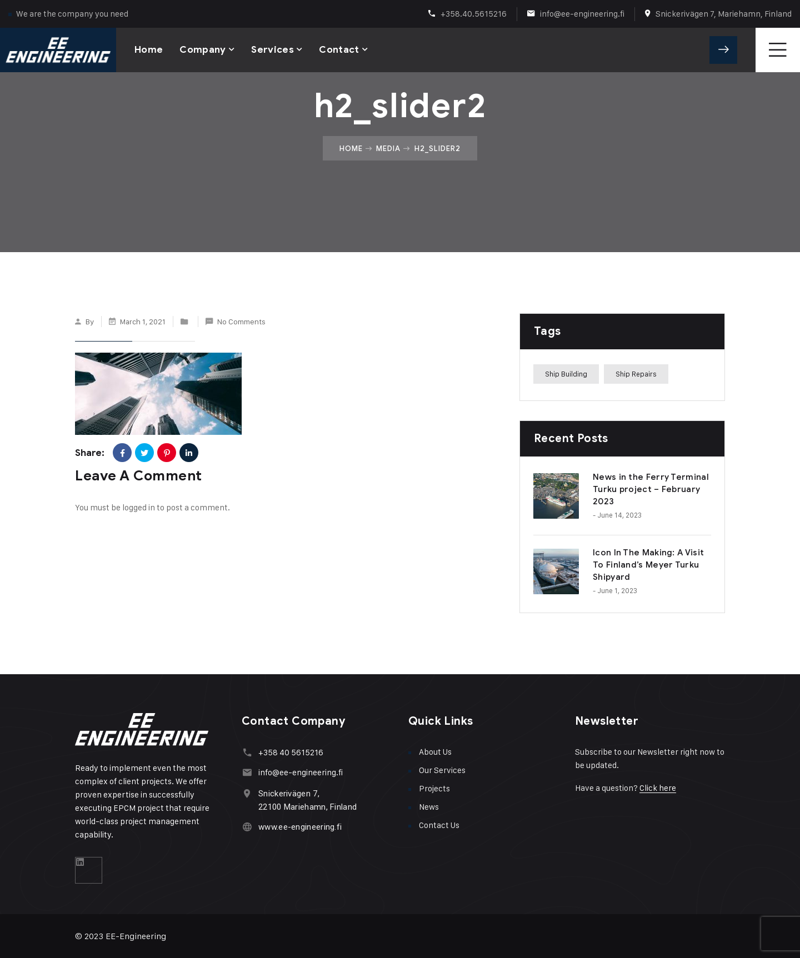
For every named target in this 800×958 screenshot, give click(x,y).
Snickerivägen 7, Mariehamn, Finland (724, 13)
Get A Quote (723, 50)
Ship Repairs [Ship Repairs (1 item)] (636, 373)
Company (202, 50)
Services (272, 50)
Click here (657, 788)
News (429, 806)
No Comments (241, 321)
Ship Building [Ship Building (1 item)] (566, 373)
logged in (138, 507)
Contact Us (439, 825)
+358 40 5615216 (290, 752)
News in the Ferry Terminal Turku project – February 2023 (651, 489)
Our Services (442, 770)
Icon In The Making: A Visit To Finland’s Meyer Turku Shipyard (648, 565)
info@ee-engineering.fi (582, 13)
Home (148, 50)
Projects (434, 788)
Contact (339, 50)
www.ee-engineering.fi (300, 827)
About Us (435, 751)
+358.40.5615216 (474, 13)
